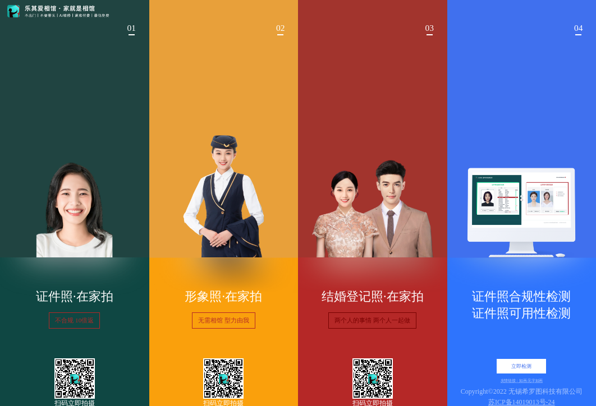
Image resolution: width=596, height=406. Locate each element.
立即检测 (521, 366)
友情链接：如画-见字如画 (522, 381)
